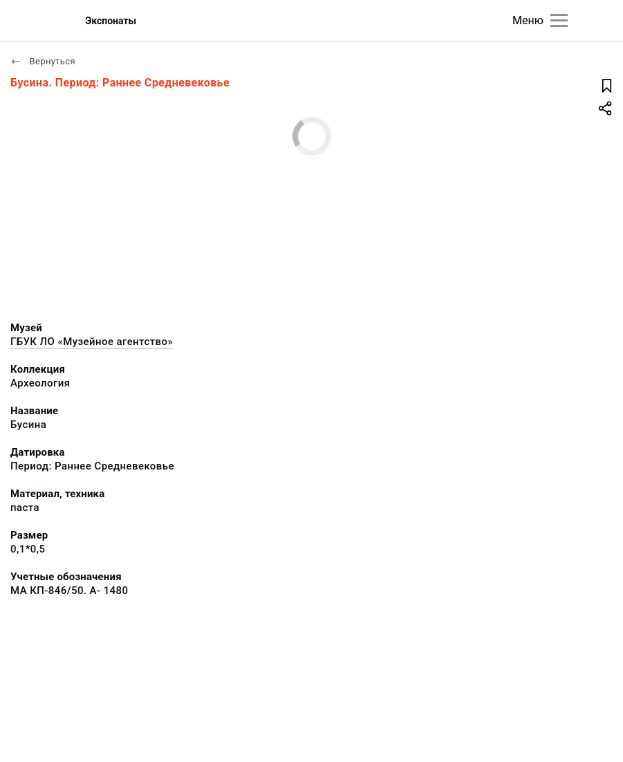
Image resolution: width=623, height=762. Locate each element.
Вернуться (42, 61)
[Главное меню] (559, 20)
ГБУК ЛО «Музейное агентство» (91, 341)
